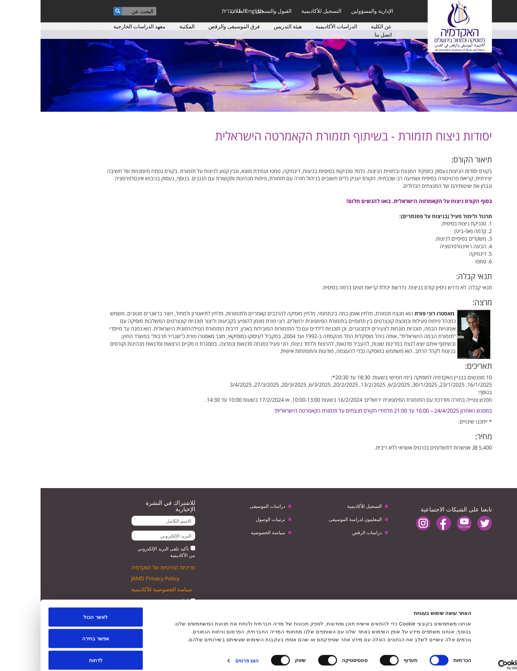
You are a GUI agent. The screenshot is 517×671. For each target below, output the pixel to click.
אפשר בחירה (55, 632)
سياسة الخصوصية (227, 532)
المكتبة (146, 26)
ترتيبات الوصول (230, 519)
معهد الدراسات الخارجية (99, 26)
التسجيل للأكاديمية (281, 11)
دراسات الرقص (326, 532)
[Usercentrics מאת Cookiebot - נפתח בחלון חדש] (474, 658)
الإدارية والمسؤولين (331, 11)
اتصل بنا (342, 34)
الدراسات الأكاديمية (296, 26)
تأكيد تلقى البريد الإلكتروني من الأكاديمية (126, 551)
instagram (382, 523)
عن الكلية (340, 26)
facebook (403, 523)
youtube (423, 523)
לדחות (55, 653)
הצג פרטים (206, 654)
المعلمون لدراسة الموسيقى (314, 519)
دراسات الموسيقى (227, 506)
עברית (188, 11)
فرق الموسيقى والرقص (193, 26)
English (214, 11)
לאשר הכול (55, 610)
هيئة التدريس (247, 26)
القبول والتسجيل (233, 11)
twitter (444, 523)
